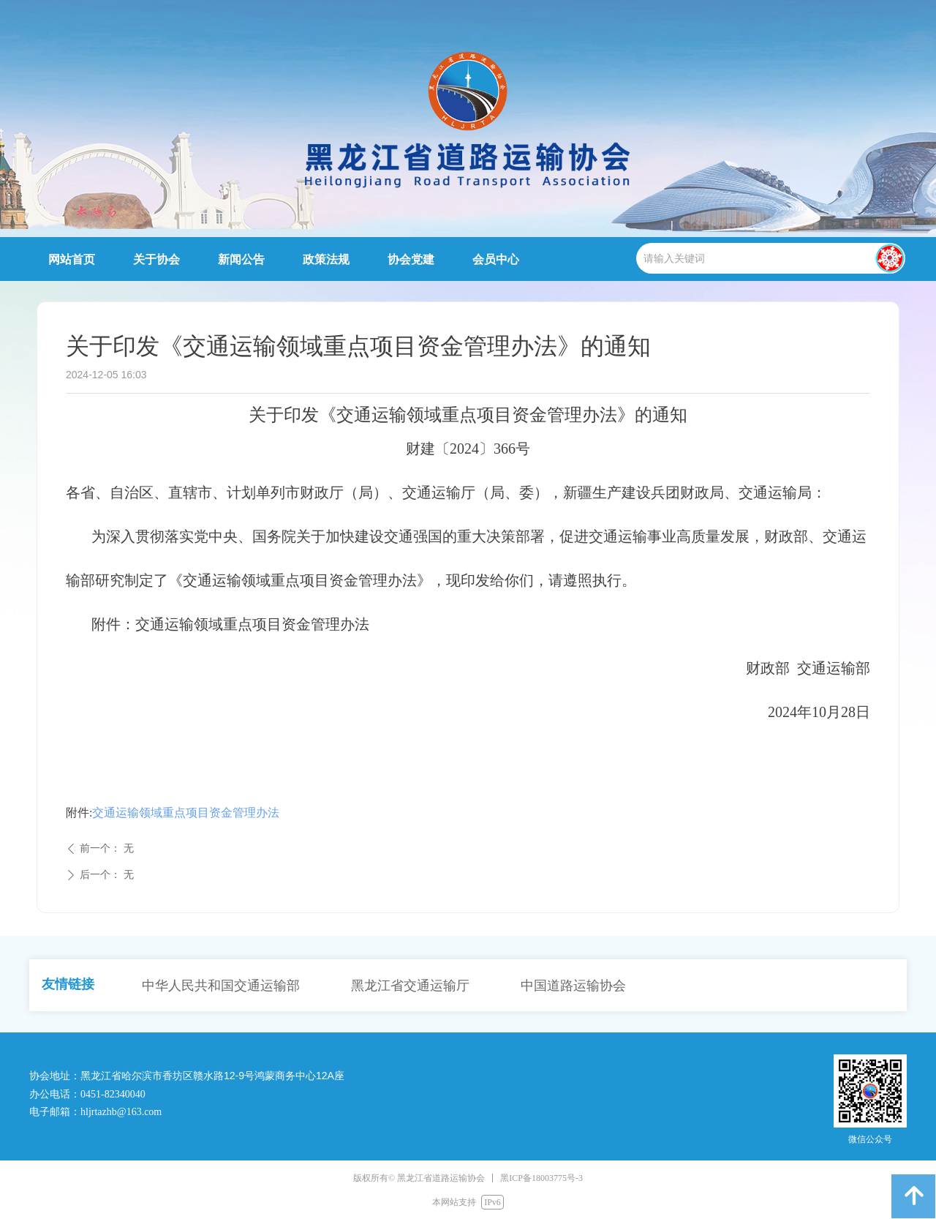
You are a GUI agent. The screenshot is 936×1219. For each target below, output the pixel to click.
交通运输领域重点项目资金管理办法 (185, 812)
